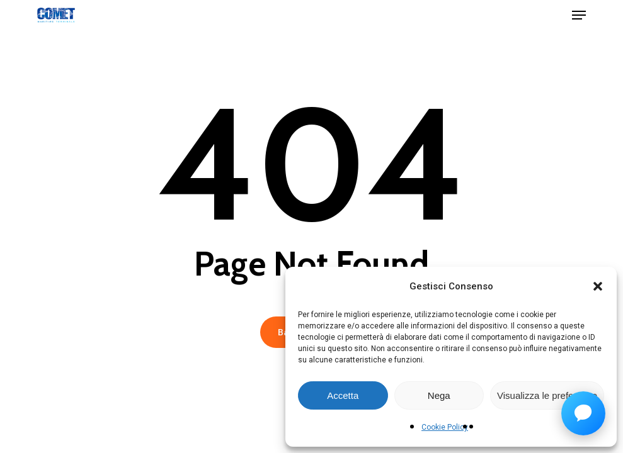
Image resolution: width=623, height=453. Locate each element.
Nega (439, 395)
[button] (598, 286)
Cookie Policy (444, 427)
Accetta (342, 395)
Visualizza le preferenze (547, 395)
